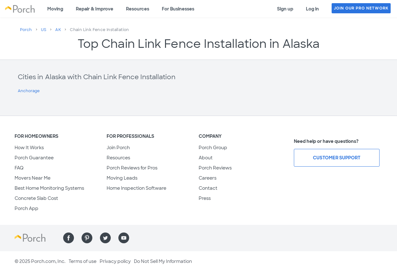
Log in (312, 9)
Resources (137, 9)
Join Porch (118, 147)
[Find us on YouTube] (123, 238)
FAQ (19, 168)
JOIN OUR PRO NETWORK (361, 8)
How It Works (29, 147)
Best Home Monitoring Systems (49, 188)
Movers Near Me (32, 178)
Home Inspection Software (136, 188)
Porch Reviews (215, 168)
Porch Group (213, 147)
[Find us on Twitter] (105, 238)
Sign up (285, 9)
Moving (55, 9)
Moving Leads (122, 178)
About (206, 158)
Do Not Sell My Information (163, 261)
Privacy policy (115, 261)
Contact (208, 188)
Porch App (26, 208)
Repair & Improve (94, 9)
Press (205, 198)
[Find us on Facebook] (68, 238)
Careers (207, 178)
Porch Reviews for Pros (132, 168)
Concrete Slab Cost (36, 198)
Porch (26, 29)
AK (58, 29)
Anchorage (29, 90)
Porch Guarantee (34, 158)
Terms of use (82, 261)
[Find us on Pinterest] (87, 238)
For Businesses (178, 9)
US (44, 29)
